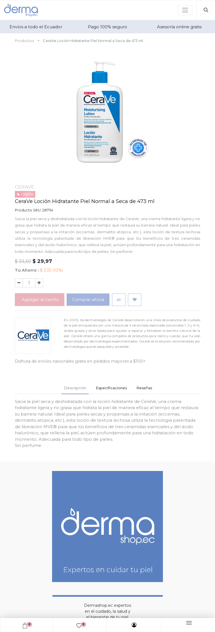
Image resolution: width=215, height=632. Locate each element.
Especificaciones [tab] (111, 388)
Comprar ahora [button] (88, 299)
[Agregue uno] (39, 282)
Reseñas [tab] (144, 388)
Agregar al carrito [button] (40, 299)
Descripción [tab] (75, 388)
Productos (24, 40)
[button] (118, 299)
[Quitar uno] (19, 282)
